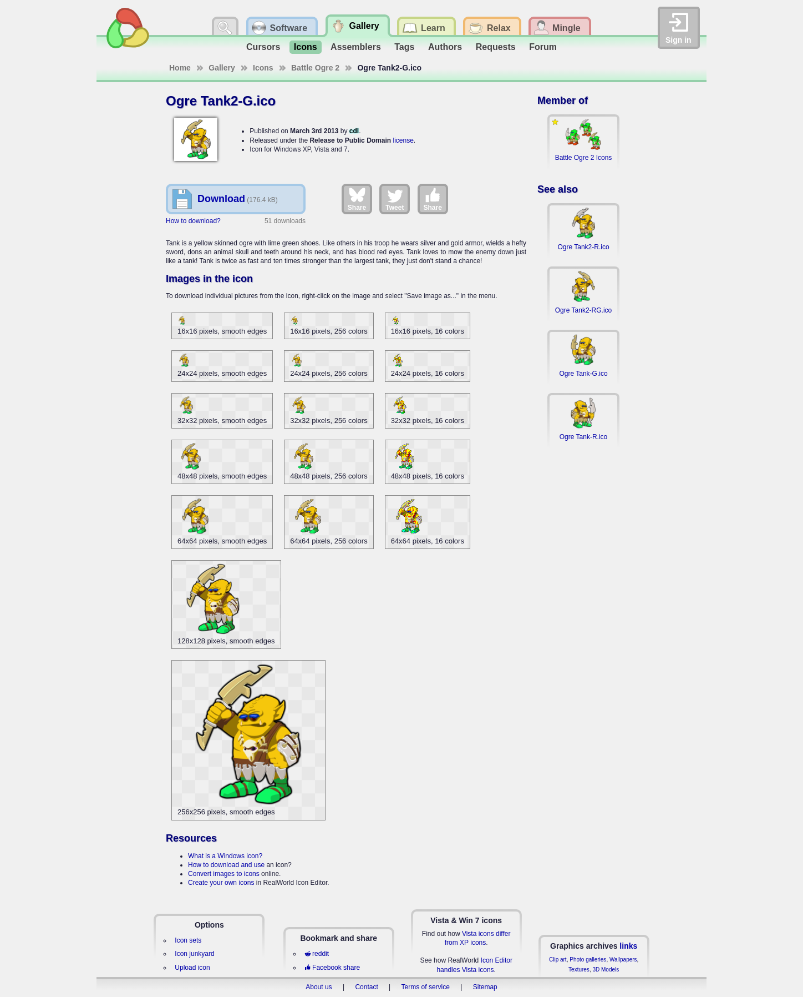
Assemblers (356, 47)
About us (319, 987)
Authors (445, 47)
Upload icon (192, 967)
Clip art (558, 959)
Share (357, 199)
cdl (354, 131)
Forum (543, 47)
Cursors (263, 47)
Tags (404, 47)
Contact (366, 987)
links (628, 945)
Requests (496, 47)
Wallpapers (623, 959)
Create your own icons (221, 883)
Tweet (394, 199)
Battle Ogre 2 (315, 67)
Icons (305, 47)
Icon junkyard (194, 954)
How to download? (193, 221)
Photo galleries (588, 959)
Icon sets (188, 940)
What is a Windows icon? (225, 856)
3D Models (605, 969)
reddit (316, 954)
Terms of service (426, 987)
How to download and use (226, 865)
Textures (578, 969)
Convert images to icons (224, 874)
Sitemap (485, 987)
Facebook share (332, 967)
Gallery (222, 67)
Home (180, 67)
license (403, 140)
